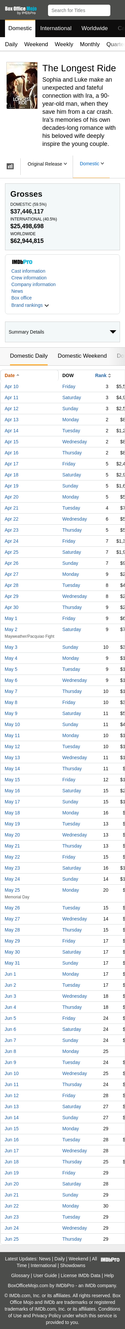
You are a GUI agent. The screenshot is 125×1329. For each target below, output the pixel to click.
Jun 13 (12, 1106)
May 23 (12, 868)
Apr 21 (11, 508)
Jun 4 (10, 1007)
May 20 (12, 834)
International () (33, 219)
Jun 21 (12, 1195)
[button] (117, 9)
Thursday (72, 452)
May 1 (11, 618)
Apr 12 (11, 408)
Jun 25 (12, 1239)
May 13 (12, 757)
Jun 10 (12, 1073)
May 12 (12, 746)
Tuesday (71, 430)
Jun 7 (10, 1040)
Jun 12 (12, 1095)
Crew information (29, 277)
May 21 (12, 846)
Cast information (28, 271)
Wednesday (74, 441)
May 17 (12, 801)
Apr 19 (11, 486)
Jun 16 (12, 1139)
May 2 (11, 629)
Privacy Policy (46, 1315)
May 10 (12, 724)
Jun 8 (10, 1051)
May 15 (12, 779)
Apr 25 (11, 552)
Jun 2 (10, 985)
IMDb (90, 1285)
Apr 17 (11, 463)
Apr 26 (11, 563)
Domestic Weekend (82, 356)
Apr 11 (11, 397)
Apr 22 (11, 519)
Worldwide (94, 28)
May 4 (11, 658)
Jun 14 (12, 1117)
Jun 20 (12, 1183)
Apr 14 (11, 430)
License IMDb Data (80, 1275)
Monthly (90, 44)
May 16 (12, 790)
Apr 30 (11, 607)
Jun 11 (12, 1084)
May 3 (11, 647)
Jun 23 (12, 1217)
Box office (21, 297)
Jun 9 (10, 1062)
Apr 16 (11, 452)
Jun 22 (12, 1206)
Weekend (36, 44)
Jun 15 (12, 1128)
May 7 (11, 691)
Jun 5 (10, 1018)
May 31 (12, 963)
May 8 (11, 702)
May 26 (12, 907)
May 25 (12, 890)
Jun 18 (12, 1161)
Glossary (20, 1275)
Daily (11, 44)
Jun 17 (12, 1150)
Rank (100, 375)
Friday (68, 386)
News (17, 291)
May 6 (11, 680)
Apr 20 (11, 497)
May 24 (12, 879)
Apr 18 (11, 474)
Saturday (71, 397)
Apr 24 (11, 541)
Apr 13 (11, 419)
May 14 (12, 768)
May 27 (12, 918)
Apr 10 (11, 386)
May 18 (12, 812)
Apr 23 (11, 530)
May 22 (12, 857)
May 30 (12, 952)
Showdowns (73, 1265)
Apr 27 (11, 574)
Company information (33, 284)
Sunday (70, 408)
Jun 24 (12, 1228)
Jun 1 (10, 974)
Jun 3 (10, 996)
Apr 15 (11, 441)
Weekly (64, 44)
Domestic (20, 28)
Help (109, 1275)
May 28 (12, 930)
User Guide (45, 1275)
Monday (70, 419)
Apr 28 (11, 585)
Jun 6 (10, 1029)
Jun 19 (12, 1172)
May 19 (12, 823)
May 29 (12, 941)
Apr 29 (11, 596)
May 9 (11, 713)
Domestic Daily (29, 356)
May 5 (11, 669)
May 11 (12, 735)
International (56, 28)
